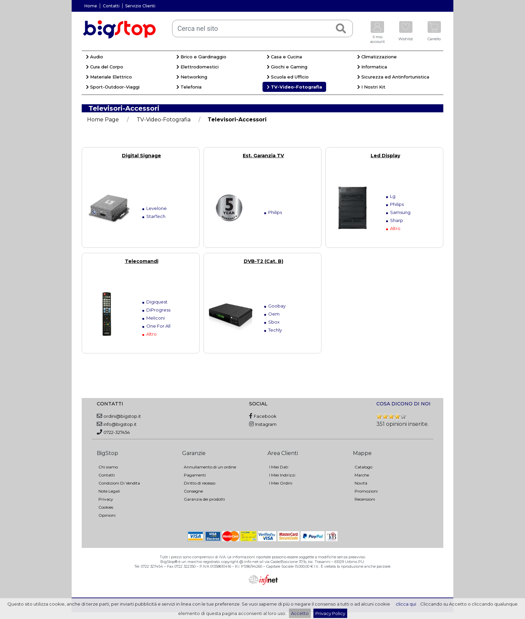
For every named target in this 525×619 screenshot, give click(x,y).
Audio (94, 56)
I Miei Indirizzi (282, 474)
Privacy (105, 499)
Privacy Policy (330, 613)
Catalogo (363, 466)
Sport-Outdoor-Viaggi (113, 87)
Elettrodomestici (197, 66)
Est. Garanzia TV (263, 156)
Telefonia (189, 87)
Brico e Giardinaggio (201, 56)
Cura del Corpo (104, 66)
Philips (275, 212)
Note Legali (109, 491)
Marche (362, 474)
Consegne (193, 491)
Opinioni (107, 515)
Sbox (274, 322)
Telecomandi (141, 261)
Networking (191, 76)
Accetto (300, 613)
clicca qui (406, 604)
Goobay (277, 305)
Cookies (105, 507)
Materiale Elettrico (109, 76)
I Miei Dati (278, 466)
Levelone (156, 208)
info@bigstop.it (120, 424)
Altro (395, 228)
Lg (392, 196)
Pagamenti (195, 474)
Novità (361, 483)
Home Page (103, 119)
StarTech (155, 216)
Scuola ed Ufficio (288, 76)
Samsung (400, 212)
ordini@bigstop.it (122, 416)
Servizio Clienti (140, 5)
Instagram (266, 424)
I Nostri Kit (371, 87)
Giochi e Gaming (287, 66)
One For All (158, 326)
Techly (275, 330)
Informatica (372, 66)
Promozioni (366, 491)
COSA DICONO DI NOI (403, 404)
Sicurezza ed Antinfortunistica (393, 76)
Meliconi (155, 318)
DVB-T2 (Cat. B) (263, 261)
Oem (274, 314)
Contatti (111, 5)
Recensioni (365, 499)
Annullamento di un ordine (210, 466)
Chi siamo (108, 466)
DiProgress (158, 310)
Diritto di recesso (199, 483)
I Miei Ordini (280, 483)
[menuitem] (127, 58)
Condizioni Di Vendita (119, 483)
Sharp (396, 220)
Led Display (385, 156)
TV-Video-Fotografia (294, 87)
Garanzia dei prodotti (204, 499)
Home (90, 5)
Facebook (265, 416)
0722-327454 (116, 432)
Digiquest (156, 301)
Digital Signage (141, 156)
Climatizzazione (377, 56)
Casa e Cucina (284, 56)
